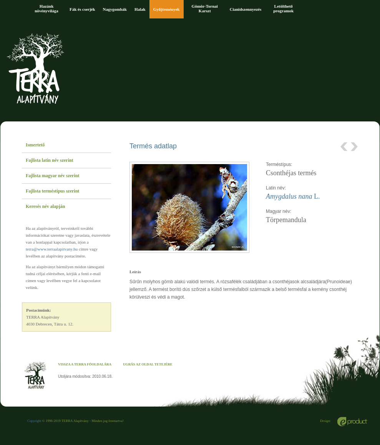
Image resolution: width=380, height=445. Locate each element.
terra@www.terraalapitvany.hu (52, 249)
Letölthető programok (283, 8)
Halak (140, 9)
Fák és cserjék (82, 9)
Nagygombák (115, 9)
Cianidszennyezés (246, 9)
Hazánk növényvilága (46, 8)
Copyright (34, 421)
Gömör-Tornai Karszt (205, 8)
